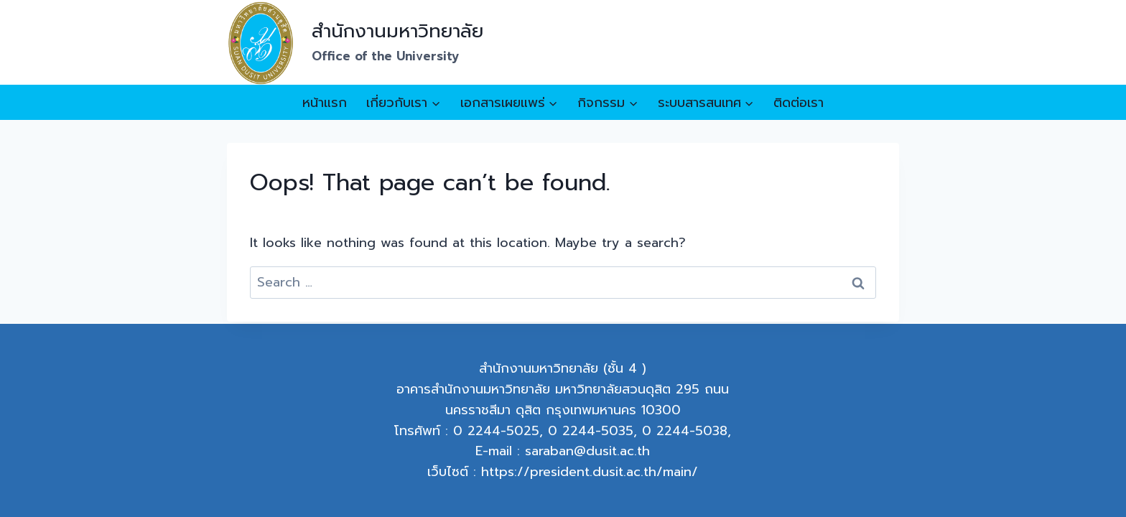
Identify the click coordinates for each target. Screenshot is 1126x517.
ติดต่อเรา (798, 103)
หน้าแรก (324, 103)
